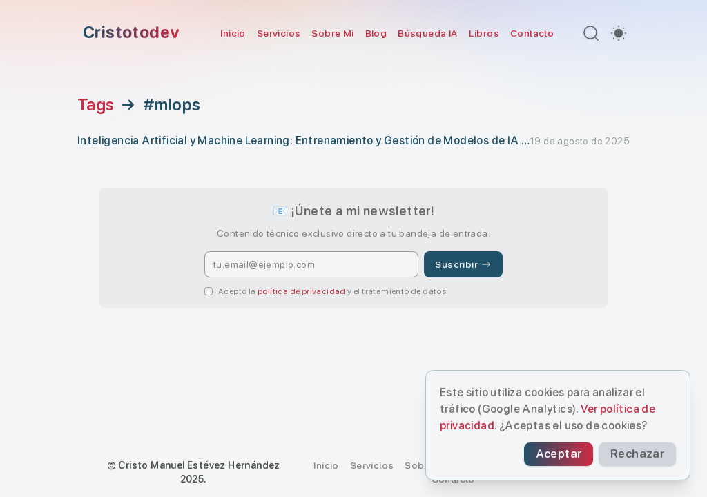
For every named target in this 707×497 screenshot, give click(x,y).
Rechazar (651, 455)
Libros (484, 33)
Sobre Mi (332, 33)
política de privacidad (302, 291)
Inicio (232, 33)
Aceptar (601, 455)
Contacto (532, 33)
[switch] (619, 33)
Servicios (279, 33)
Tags (96, 105)
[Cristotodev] (128, 33)
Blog (376, 33)
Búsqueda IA (427, 33)
